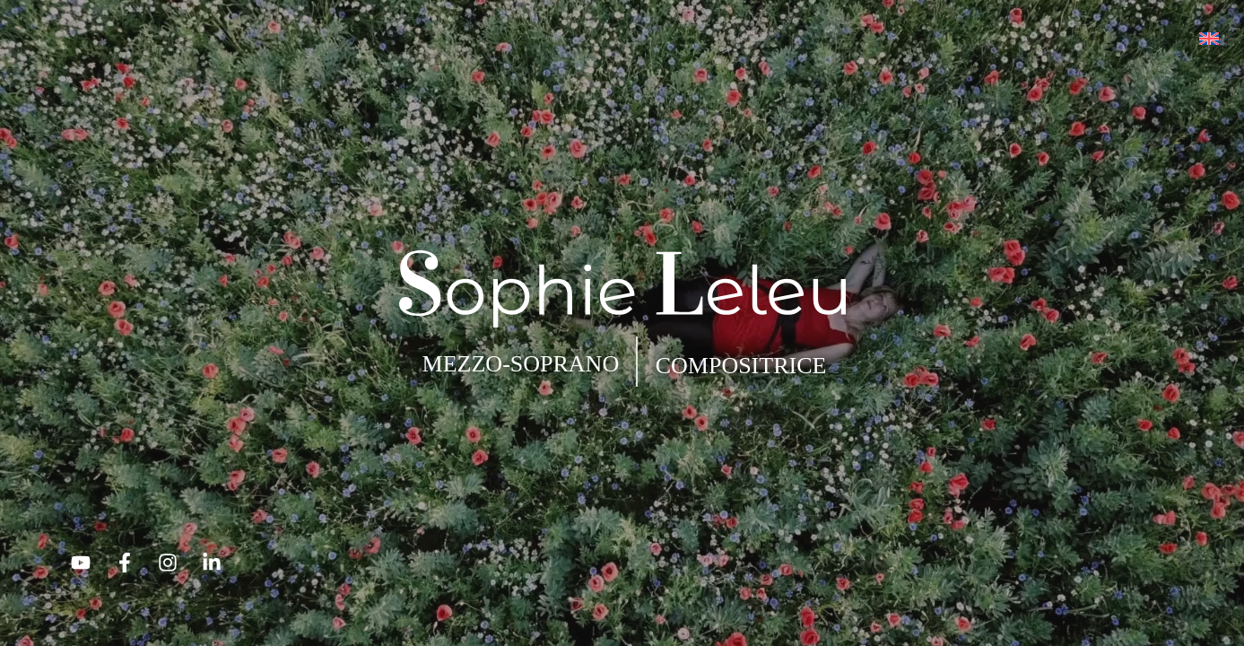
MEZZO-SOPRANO (521, 364)
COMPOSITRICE (741, 366)
